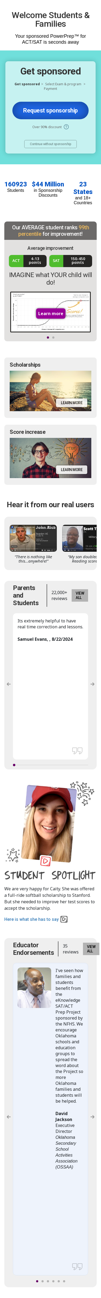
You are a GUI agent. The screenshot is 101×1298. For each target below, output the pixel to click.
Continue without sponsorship (50, 144)
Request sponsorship (50, 110)
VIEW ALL (80, 595)
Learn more (71, 403)
